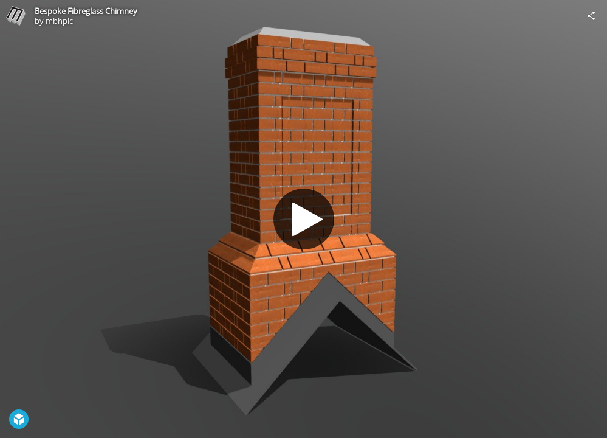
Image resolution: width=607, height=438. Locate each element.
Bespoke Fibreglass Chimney (86, 10)
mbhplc (59, 20)
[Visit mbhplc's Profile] (16, 16)
